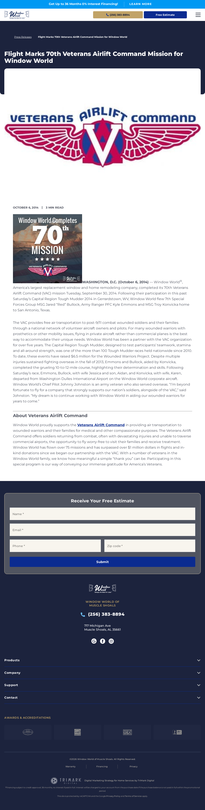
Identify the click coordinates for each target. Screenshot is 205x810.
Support (11, 685)
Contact (11, 697)
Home (6, 37)
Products (11, 660)
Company (12, 673)
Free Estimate (165, 14)
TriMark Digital (146, 780)
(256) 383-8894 (103, 614)
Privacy (133, 766)
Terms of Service (133, 796)
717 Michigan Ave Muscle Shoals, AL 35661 (102, 627)
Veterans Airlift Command (101, 425)
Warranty (70, 766)
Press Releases (23, 36)
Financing (102, 766)
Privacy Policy (113, 796)
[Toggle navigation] (198, 15)
